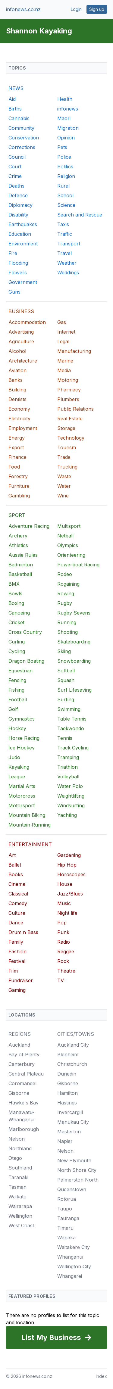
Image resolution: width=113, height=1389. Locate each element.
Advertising (21, 332)
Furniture (19, 486)
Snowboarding (74, 661)
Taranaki (18, 1177)
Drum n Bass (23, 932)
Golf (13, 709)
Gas (61, 322)
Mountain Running (29, 825)
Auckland (19, 1045)
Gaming (17, 990)
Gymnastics (21, 719)
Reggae (65, 951)
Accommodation (27, 322)
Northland (20, 1148)
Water (64, 486)
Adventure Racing (28, 526)
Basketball (20, 574)
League (16, 777)
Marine (65, 361)
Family (15, 942)
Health (64, 99)
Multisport (68, 526)
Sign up (96, 9)
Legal (63, 341)
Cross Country (25, 632)
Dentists (17, 399)
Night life (67, 913)
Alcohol (17, 351)
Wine (63, 496)
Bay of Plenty (23, 1054)
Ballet (14, 865)
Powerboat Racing (78, 565)
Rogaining (68, 584)
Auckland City (73, 1045)
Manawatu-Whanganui (21, 1116)
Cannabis (19, 118)
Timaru (65, 1228)
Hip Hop (67, 865)
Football (17, 699)
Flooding (18, 263)
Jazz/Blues (70, 894)
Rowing (65, 593)
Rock (63, 961)
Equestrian (20, 671)
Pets (62, 147)
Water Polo (70, 786)
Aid (12, 99)
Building (17, 390)
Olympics (67, 545)
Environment (23, 244)
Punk (63, 932)
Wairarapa (20, 1206)
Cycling (16, 651)
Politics (65, 167)
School (65, 195)
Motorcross (21, 796)
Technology (70, 438)
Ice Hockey (21, 748)
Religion (66, 176)
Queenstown (71, 1189)
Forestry (18, 476)
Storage (66, 428)
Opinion (66, 138)
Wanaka (66, 1238)
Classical (18, 894)
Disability (18, 215)
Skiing (64, 651)
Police (64, 157)
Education (19, 234)
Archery (17, 536)
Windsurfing (71, 805)
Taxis (63, 224)
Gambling (19, 496)
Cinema (16, 884)
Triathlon (67, 767)
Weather (67, 263)
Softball (66, 671)
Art (12, 855)
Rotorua (66, 1199)
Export (16, 447)
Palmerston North (78, 1180)
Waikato (17, 1197)
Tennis (64, 738)
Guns (14, 292)
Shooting (67, 632)
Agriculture (21, 341)
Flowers (17, 272)
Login (76, 9)
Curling (16, 642)
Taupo (64, 1209)
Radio (63, 942)
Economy (19, 409)
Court (14, 167)
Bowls (15, 593)
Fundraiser (20, 980)
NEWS (16, 88)
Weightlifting (70, 796)
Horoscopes (71, 874)
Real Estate (70, 419)
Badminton (20, 565)
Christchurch (72, 1064)
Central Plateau (26, 1074)
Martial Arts (21, 786)
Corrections (21, 147)
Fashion (17, 951)
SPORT (16, 515)
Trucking (67, 467)
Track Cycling (73, 748)
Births (15, 109)
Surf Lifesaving (74, 690)
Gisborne (18, 1093)
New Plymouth (74, 1160)
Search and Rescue (79, 215)
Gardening (69, 855)
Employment (22, 428)
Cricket (16, 622)
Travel (64, 253)
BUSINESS (21, 311)
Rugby (64, 603)
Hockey (17, 728)
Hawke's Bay (23, 1103)
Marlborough (23, 1129)
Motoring (67, 380)
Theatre (66, 971)
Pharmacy (69, 390)
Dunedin (66, 1074)
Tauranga (68, 1218)
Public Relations (75, 409)
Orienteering (71, 555)
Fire (12, 253)
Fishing (16, 690)
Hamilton (67, 1093)
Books (15, 874)
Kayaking (18, 767)
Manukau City (73, 1122)
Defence (18, 195)
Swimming (68, 709)
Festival (16, 961)
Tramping (68, 757)
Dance (15, 923)
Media (64, 370)
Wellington (20, 1216)
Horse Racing (23, 738)
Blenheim (67, 1054)
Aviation (17, 370)
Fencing (17, 680)
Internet (66, 332)
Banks (15, 380)
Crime (15, 176)
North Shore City (76, 1170)
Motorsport (21, 805)
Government (22, 282)
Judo (14, 757)
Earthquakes (22, 224)
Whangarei (69, 1276)
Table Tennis (71, 719)
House (64, 884)
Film (13, 971)
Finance (17, 457)
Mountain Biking (26, 815)
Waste (64, 476)
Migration (68, 128)
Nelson (16, 1139)
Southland (20, 1168)
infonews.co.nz (23, 9)
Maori (64, 118)
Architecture (22, 361)
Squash (65, 680)
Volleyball (68, 777)
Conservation (23, 138)
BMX (14, 584)
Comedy (17, 903)
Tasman (17, 1187)
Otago (15, 1158)
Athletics (18, 545)
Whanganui (70, 1257)
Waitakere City (73, 1247)
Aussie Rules (23, 555)
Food (14, 467)
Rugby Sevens (73, 613)
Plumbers (68, 399)
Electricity (19, 419)
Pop (62, 923)
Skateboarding (73, 642)
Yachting (67, 815)
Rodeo (64, 574)
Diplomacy (20, 205)
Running (66, 622)
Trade (64, 457)
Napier (65, 1141)
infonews (67, 109)
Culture (16, 913)
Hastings (67, 1103)
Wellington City (74, 1266)
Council (17, 157)
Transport (68, 244)
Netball (65, 536)
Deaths (16, 186)
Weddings (68, 272)
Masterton (69, 1132)
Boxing (16, 603)
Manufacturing (74, 351)
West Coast (21, 1225)
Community (21, 128)
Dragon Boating (26, 661)
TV (60, 980)
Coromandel (22, 1083)
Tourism (66, 447)
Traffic (64, 234)
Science (66, 205)
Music (64, 903)
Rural (63, 186)
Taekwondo (70, 728)
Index (101, 1376)
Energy (16, 438)
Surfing (65, 699)
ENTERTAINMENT (30, 844)
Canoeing (19, 613)
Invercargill (70, 1112)
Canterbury (21, 1064)
